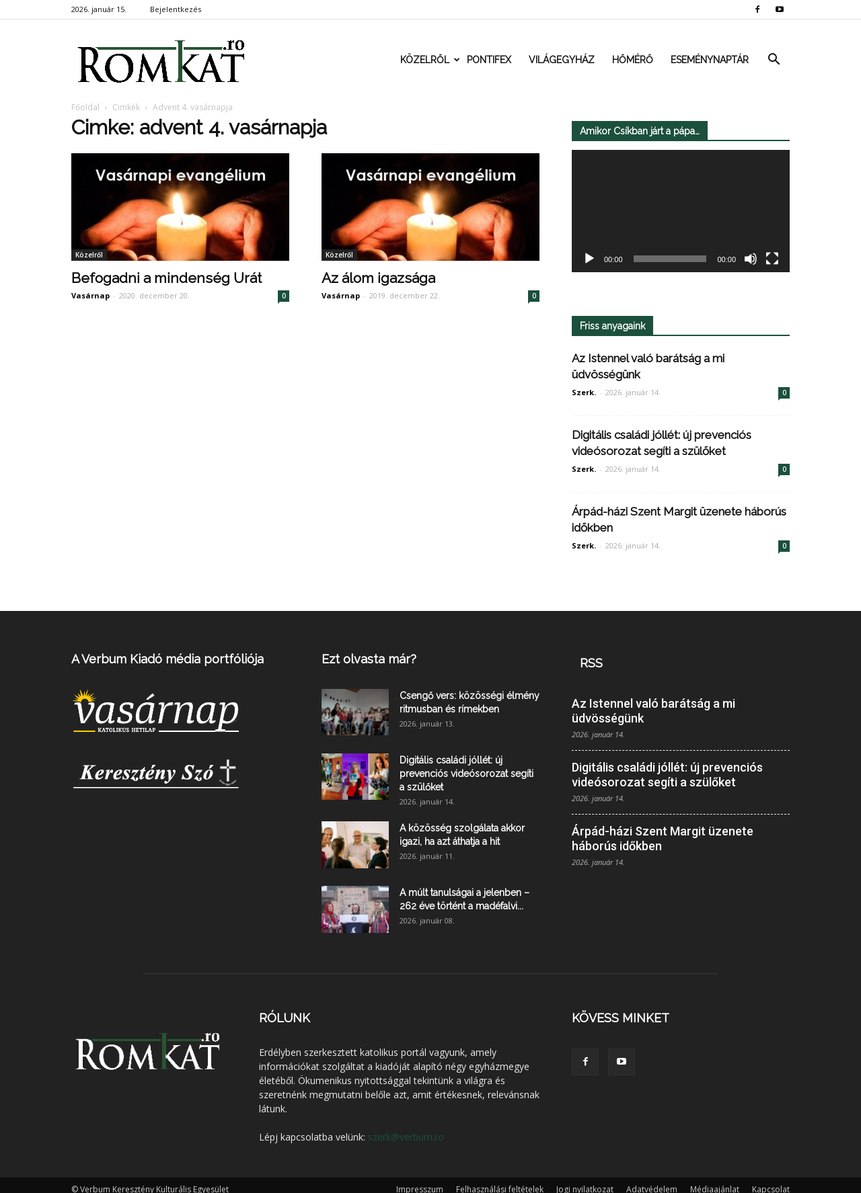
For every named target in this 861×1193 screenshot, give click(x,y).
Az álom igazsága (378, 278)
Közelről (429, 59)
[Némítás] (750, 259)
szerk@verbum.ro (406, 1136)
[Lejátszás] (589, 259)
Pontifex (489, 59)
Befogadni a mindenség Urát (166, 278)
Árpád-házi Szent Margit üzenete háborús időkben (662, 838)
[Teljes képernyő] (772, 259)
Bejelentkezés (175, 9)
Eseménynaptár (710, 59)
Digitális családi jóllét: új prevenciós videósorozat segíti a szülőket (466, 773)
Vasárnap (90, 295)
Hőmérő (632, 59)
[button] (773, 60)
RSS (591, 663)
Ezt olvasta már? (369, 659)
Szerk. (584, 392)
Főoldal (85, 107)
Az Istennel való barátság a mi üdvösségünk (653, 710)
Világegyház (562, 59)
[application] (681, 211)
